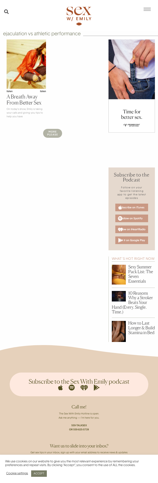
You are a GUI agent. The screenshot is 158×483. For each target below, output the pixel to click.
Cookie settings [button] (17, 473)
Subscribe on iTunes (131, 207)
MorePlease (52, 133)
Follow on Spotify (130, 218)
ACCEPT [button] (39, 473)
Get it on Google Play (131, 240)
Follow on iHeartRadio (131, 229)
